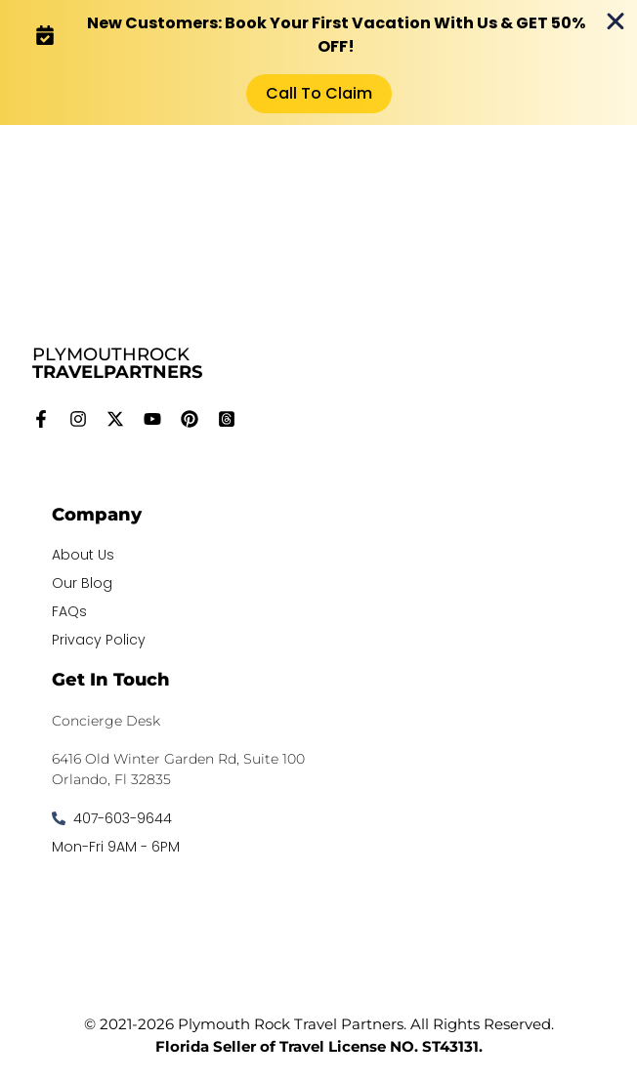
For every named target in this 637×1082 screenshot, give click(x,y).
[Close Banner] (615, 21)
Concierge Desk (106, 720)
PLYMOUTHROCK (117, 363)
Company (97, 514)
